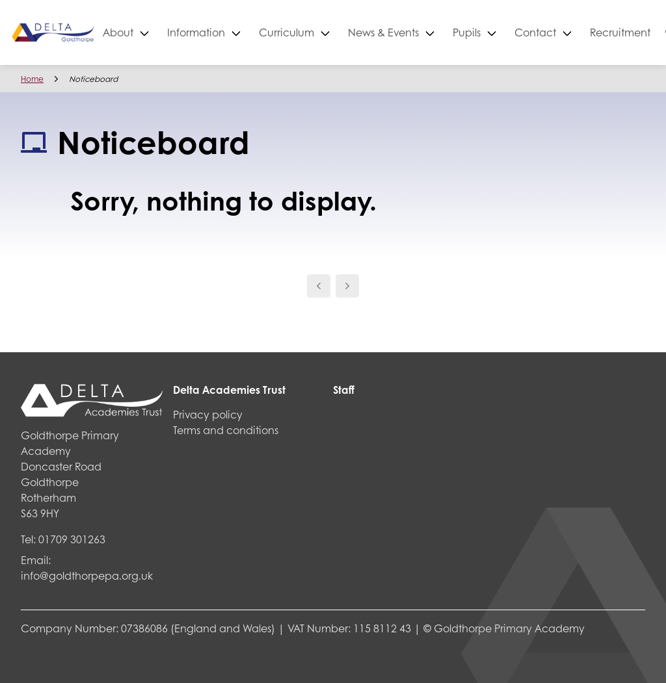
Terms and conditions (225, 429)
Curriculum (332, 32)
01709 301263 (71, 539)
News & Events (429, 32)
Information (242, 32)
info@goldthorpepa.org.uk (87, 575)
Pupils (513, 32)
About (164, 32)
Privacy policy (208, 414)
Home (32, 78)
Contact (581, 32)
